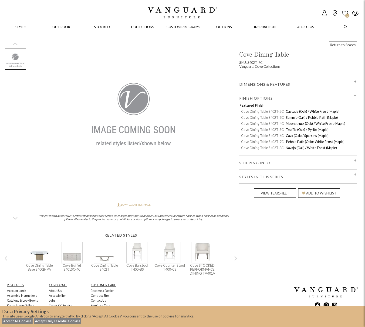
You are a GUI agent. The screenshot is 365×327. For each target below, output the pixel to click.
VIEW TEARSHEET (275, 193)
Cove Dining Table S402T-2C (262, 111)
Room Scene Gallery (20, 305)
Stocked (102, 27)
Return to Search (343, 45)
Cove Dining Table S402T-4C (262, 124)
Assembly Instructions (22, 295)
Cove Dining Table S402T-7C (262, 142)
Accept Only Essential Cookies (57, 321)
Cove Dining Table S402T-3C (262, 117)
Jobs (52, 300)
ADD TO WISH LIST (319, 193)
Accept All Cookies (17, 321)
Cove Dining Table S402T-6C (262, 136)
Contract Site (100, 295)
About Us (55, 291)
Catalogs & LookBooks (22, 300)
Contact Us (98, 300)
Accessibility (57, 295)
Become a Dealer (102, 291)
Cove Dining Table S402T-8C (262, 148)
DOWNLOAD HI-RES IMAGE (134, 204)
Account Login (16, 291)
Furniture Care (100, 305)
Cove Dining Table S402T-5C (262, 130)
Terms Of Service (60, 305)
